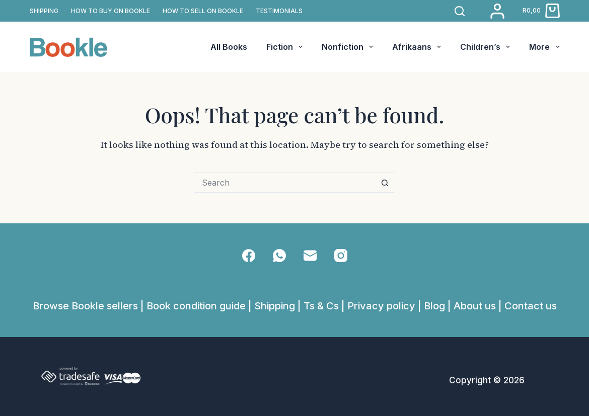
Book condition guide (196, 306)
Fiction (286, 47)
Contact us (530, 306)
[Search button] (385, 183)
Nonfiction (349, 47)
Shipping (274, 306)
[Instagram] (340, 255)
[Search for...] (284, 183)
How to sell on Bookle (203, 11)
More (544, 47)
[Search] (460, 11)
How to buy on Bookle (110, 11)
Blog (434, 306)
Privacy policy (381, 306)
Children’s (487, 47)
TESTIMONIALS (279, 11)
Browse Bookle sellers (85, 306)
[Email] (310, 255)
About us (475, 306)
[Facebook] (248, 255)
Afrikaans (418, 47)
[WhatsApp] (279, 255)
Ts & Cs (321, 306)
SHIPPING (44, 11)
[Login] (497, 11)
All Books (228, 47)
